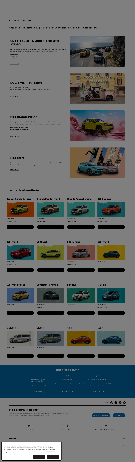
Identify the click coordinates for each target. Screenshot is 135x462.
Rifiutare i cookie (39, 458)
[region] (31, 452)
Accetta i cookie (53, 458)
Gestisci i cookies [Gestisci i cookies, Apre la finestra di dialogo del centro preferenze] (11, 458)
